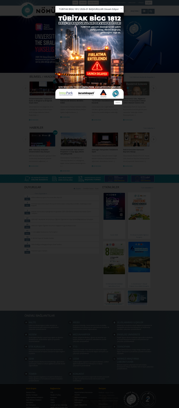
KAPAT (118, 102)
